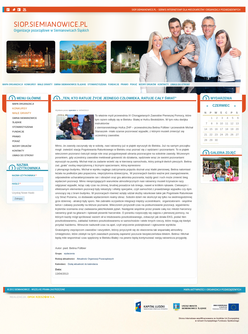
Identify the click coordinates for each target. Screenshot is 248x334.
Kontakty (163, 84)
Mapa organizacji (12, 84)
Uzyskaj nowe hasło (23, 192)
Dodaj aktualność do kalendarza (83, 264)
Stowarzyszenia (97, 84)
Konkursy (30, 84)
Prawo (124, 84)
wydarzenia (69, 253)
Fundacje (113, 84)
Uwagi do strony (180, 84)
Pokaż (133, 84)
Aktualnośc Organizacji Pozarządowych (95, 259)
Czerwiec (221, 105)
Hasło (16, 184)
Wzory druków (147, 84)
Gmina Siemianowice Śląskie (70, 84)
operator (72, 110)
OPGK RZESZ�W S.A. (41, 297)
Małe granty (45, 84)
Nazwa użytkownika (24, 175)
